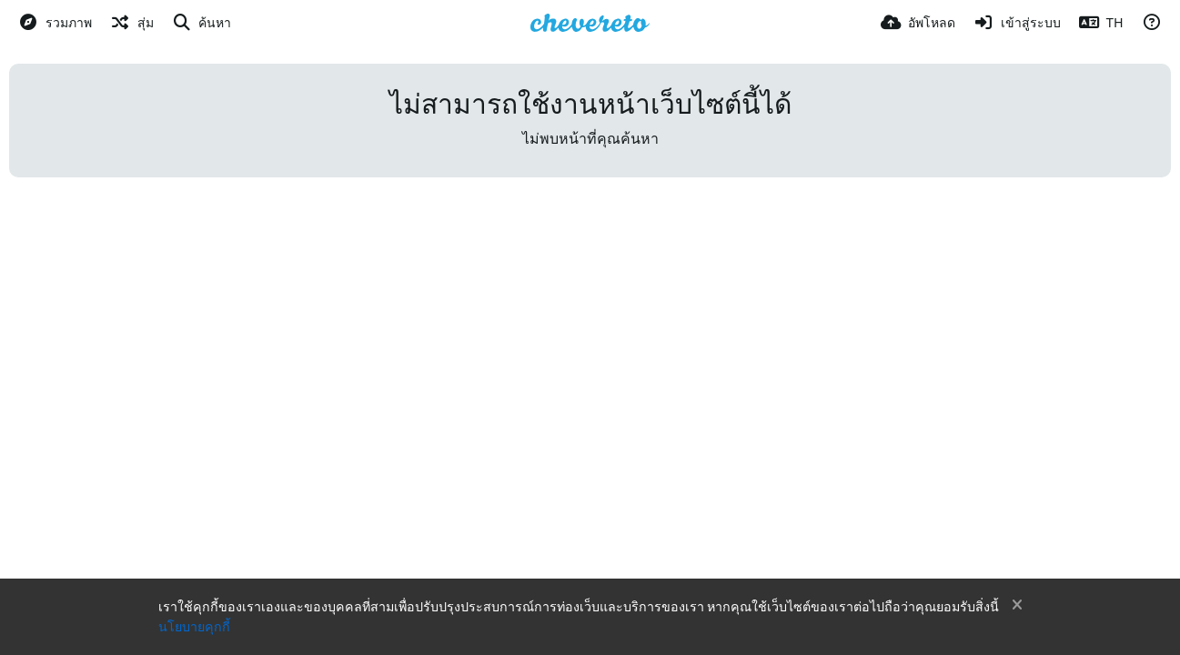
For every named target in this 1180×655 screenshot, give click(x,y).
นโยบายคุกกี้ (194, 627)
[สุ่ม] (132, 22)
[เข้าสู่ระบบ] (1017, 22)
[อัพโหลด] (918, 22)
